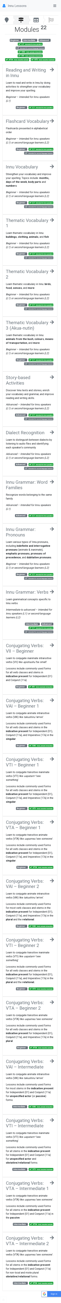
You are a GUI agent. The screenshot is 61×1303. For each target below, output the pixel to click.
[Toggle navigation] (54, 5)
